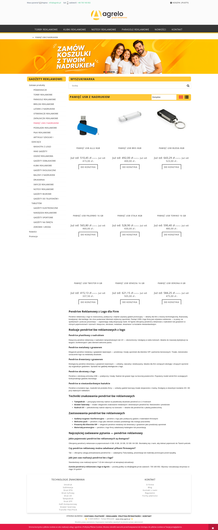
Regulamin (150, 493)
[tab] (104, 72)
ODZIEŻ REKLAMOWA (43, 156)
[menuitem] (46, 29)
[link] (109, 56)
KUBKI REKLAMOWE (43, 165)
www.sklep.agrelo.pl (123, 519)
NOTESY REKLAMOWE (44, 189)
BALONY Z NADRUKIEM (44, 175)
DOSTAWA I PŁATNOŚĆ (94, 516)
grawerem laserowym (102, 352)
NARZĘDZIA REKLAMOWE (45, 212)
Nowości (33, 231)
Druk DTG (68, 490)
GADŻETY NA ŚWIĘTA (43, 222)
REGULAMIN (111, 516)
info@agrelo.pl (133, 467)
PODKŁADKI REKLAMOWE (45, 127)
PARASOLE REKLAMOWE (45, 99)
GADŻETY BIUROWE (42, 194)
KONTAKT (147, 516)
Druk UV (68, 495)
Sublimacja (68, 487)
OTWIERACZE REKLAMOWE (46, 113)
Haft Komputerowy (68, 504)
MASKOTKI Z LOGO (42, 146)
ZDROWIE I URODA (42, 227)
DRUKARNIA (39, 179)
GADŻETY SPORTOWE (43, 217)
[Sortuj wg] (164, 97)
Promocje (33, 236)
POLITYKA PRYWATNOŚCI (129, 516)
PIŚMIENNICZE (40, 90)
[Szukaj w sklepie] (127, 85)
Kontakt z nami (150, 490)
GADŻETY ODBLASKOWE (45, 160)
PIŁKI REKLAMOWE (42, 132)
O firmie (150, 484)
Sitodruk (68, 484)
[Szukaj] (188, 85)
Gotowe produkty (37, 85)
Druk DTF (68, 501)
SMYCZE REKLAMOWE (44, 184)
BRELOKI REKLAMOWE (44, 104)
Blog (150, 487)
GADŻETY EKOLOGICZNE (45, 170)
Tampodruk (68, 498)
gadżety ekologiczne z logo (112, 366)
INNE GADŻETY (40, 151)
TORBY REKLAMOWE (43, 94)
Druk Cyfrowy (68, 493)
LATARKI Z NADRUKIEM (44, 109)
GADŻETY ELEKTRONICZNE (46, 208)
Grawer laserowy (68, 507)
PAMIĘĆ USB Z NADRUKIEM (46, 123)
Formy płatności (150, 495)
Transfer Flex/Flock (68, 509)
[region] (109, 56)
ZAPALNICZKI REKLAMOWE (46, 118)
